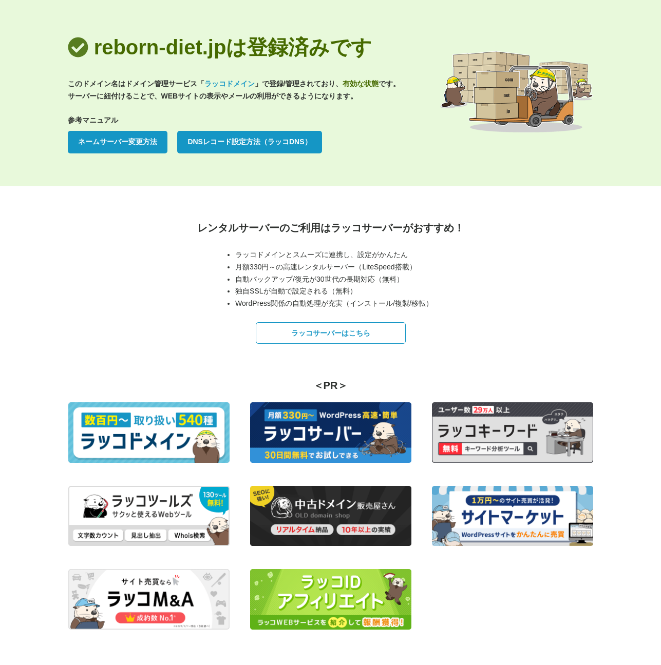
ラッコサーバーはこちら (330, 333)
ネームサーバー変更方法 (117, 142)
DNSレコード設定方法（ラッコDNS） (249, 142)
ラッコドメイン (229, 84)
